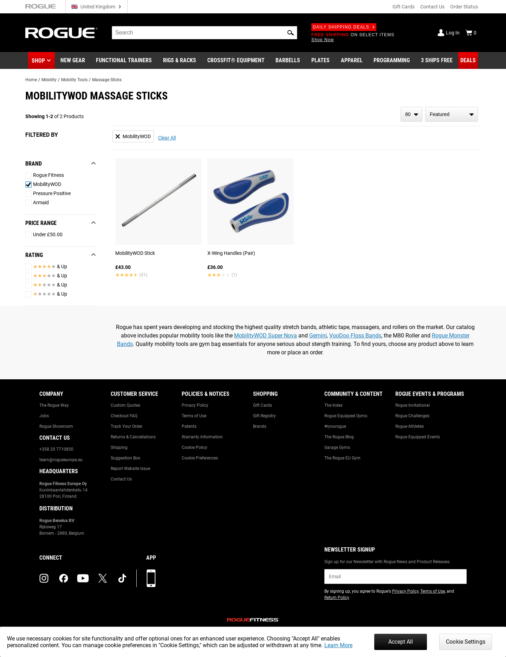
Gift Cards (404, 6)
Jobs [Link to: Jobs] (44, 415)
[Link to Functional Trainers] (124, 60)
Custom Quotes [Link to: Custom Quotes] (125, 405)
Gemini (318, 335)
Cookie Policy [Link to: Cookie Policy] (194, 447)
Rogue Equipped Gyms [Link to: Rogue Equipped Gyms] (345, 415)
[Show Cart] (470, 32)
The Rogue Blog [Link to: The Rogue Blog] (339, 436)
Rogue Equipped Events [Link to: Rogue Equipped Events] (417, 436)
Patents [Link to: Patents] (189, 426)
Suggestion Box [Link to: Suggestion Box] (125, 458)
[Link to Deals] (468, 60)
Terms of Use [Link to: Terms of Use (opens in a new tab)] (432, 591)
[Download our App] (151, 578)
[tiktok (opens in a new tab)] (122, 578)
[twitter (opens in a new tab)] (102, 578)
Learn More (338, 645)
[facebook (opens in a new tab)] (63, 578)
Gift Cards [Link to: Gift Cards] (262, 405)
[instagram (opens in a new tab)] (44, 578)
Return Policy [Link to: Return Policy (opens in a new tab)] (336, 597)
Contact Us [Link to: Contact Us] (121, 479)
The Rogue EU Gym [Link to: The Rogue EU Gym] (342, 458)
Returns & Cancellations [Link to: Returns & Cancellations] (133, 436)
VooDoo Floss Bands (355, 335)
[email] (395, 576)
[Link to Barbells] (287, 60)
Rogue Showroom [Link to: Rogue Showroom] (56, 426)
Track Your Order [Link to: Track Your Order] (126, 426)
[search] (204, 32)
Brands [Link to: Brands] (259, 426)
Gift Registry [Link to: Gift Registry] (264, 415)
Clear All (167, 138)
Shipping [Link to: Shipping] (119, 447)
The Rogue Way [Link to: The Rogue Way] (54, 405)
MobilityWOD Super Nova (265, 335)
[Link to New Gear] (72, 60)
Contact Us (432, 6)
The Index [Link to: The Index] (333, 405)
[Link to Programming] (391, 60)
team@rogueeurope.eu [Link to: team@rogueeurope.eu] (61, 459)
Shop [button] (38, 60)
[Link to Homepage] (61, 33)
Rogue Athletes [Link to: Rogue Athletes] (409, 426)
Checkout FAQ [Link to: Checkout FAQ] (124, 415)
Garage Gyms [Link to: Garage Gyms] (337, 447)
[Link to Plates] (320, 60)
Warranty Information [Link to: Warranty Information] (202, 436)
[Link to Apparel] (352, 60)
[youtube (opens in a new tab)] (83, 578)
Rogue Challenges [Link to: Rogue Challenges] (412, 415)
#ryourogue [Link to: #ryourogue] (335, 426)
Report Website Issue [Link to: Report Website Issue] (130, 468)
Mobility (49, 79)
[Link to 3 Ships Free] (437, 60)
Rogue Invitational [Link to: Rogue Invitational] (412, 405)
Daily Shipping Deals (344, 27)
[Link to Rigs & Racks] (179, 60)
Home (31, 79)
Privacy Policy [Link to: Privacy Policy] (195, 405)
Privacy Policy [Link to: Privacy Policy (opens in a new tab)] (405, 591)
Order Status (464, 6)
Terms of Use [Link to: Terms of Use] (194, 415)
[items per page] (411, 114)
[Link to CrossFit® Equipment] (236, 60)
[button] (290, 32)
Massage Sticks (107, 79)
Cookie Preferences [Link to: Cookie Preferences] (200, 458)
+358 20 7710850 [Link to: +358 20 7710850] (56, 449)
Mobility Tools (74, 79)
